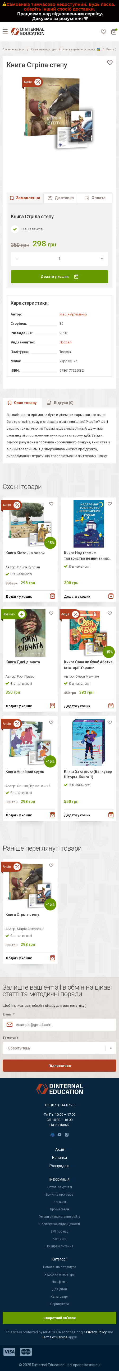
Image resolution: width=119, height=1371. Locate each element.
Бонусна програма (60, 1194)
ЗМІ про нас (59, 1231)
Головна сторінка (14, 49)
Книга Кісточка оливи (25, 553)
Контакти (59, 1239)
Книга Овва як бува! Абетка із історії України (88, 665)
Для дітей (59, 1289)
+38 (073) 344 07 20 (59, 1105)
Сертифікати (59, 1304)
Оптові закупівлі (59, 1187)
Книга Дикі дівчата (23, 662)
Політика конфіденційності (59, 1224)
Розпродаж (59, 1166)
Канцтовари (59, 1296)
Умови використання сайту (59, 1217)
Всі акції (59, 1202)
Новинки (59, 1158)
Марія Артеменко (73, 314)
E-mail (9, 1014)
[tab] (60, 198)
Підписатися (59, 1066)
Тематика (10, 1037)
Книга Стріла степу (22, 914)
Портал (65, 342)
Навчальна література (59, 1267)
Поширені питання (59, 1246)
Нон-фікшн (59, 1282)
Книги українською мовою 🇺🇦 (81, 49)
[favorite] (109, 62)
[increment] (102, 259)
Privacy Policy (96, 1332)
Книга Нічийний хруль (25, 771)
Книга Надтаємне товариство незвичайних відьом (86, 556)
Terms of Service (55, 1337)
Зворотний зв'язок (59, 1318)
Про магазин (59, 1209)
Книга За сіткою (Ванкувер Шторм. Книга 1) (88, 774)
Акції (59, 1149)
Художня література (43, 49)
